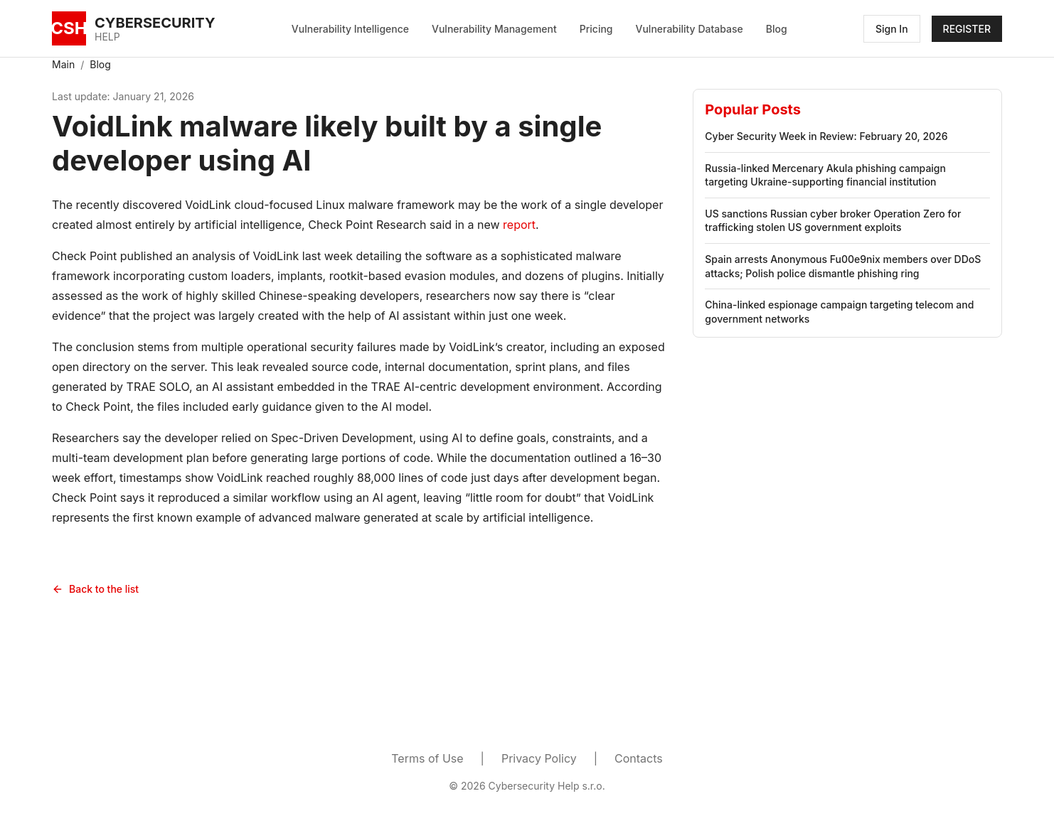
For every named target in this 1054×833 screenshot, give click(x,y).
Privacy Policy (539, 758)
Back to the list (95, 589)
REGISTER (967, 29)
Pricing (596, 29)
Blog (776, 29)
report (519, 224)
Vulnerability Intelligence (350, 29)
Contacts (638, 758)
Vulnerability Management (494, 29)
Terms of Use (427, 758)
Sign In (891, 29)
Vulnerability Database (689, 29)
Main (63, 64)
